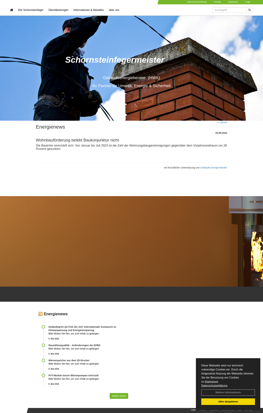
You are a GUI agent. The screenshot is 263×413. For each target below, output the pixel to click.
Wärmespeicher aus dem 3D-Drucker (68, 360)
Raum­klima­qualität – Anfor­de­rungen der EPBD (74, 345)
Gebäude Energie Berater (213, 167)
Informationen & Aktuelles (88, 12)
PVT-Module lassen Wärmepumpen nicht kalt (73, 375)
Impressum (211, 381)
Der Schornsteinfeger (30, 12)
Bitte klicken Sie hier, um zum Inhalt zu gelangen (73, 333)
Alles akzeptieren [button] (228, 401)
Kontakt (217, 2)
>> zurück (222, 122)
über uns (114, 12)
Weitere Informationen (228, 392)
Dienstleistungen (58, 12)
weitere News (119, 396)
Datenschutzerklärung (214, 385)
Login (248, 2)
